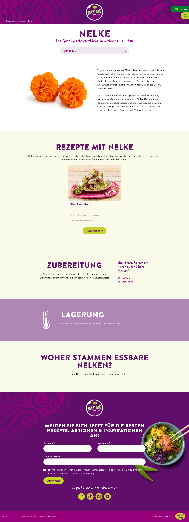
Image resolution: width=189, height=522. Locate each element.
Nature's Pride (180, 516)
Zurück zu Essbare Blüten (20, 21)
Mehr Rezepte (94, 230)
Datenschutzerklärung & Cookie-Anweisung (39, 516)
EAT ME (94, 12)
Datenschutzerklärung (83, 473)
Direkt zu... (70, 50)
